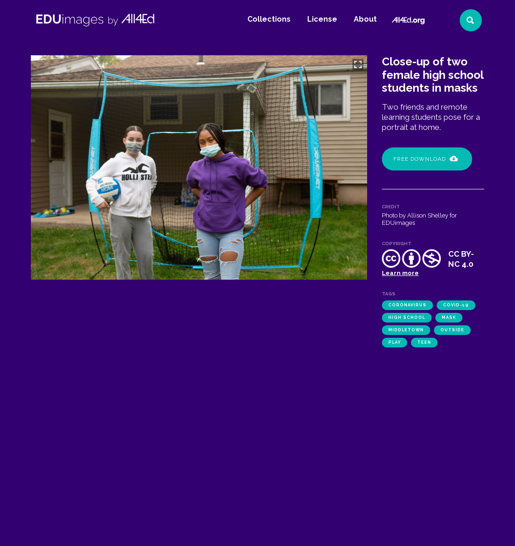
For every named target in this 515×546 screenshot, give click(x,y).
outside (452, 330)
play (394, 342)
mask (449, 317)
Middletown (406, 330)
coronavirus (407, 305)
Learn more (400, 273)
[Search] (471, 20)
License (322, 19)
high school (406, 317)
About (365, 19)
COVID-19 (456, 305)
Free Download (425, 159)
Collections (269, 19)
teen (424, 342)
